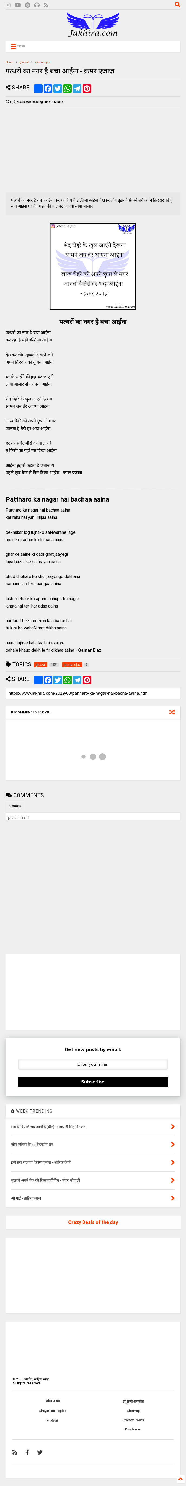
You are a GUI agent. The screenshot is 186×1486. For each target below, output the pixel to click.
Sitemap (133, 1411)
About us (53, 1401)
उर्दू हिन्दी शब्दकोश (133, 1401)
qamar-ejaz (42, 62)
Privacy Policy (133, 1420)
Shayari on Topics (52, 1411)
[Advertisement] (51, 150)
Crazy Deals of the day (93, 1222)
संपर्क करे (52, 1421)
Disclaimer (133, 1429)
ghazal (24, 62)
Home (9, 62)
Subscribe (93, 1081)
